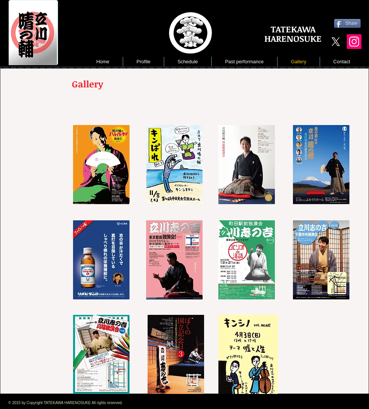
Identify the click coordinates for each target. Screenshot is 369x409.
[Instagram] (354, 41)
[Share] (347, 23)
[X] (335, 41)
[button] (244, 61)
